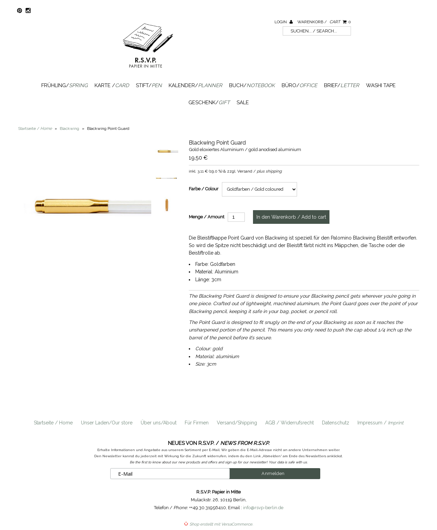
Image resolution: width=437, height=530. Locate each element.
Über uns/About (159, 422)
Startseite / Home (53, 422)
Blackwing (69, 128)
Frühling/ (64, 85)
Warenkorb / (324, 21)
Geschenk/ (209, 102)
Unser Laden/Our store (106, 422)
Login (283, 21)
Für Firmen (197, 422)
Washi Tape (381, 85)
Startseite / (35, 128)
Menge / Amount (206, 216)
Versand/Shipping (237, 422)
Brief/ (341, 85)
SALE (243, 102)
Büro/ (299, 85)
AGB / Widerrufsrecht (289, 422)
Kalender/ (195, 85)
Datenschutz (335, 422)
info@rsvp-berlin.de (263, 507)
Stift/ (149, 85)
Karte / (112, 85)
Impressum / (380, 422)
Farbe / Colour (203, 188)
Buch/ (252, 85)
